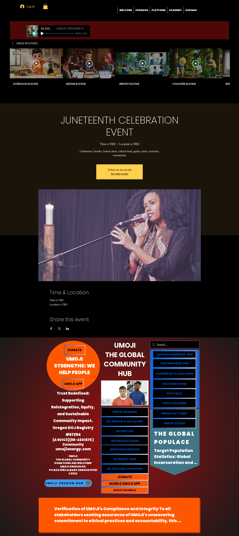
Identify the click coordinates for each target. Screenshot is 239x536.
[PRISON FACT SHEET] (174, 413)
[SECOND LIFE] (125, 431)
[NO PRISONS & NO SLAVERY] (125, 421)
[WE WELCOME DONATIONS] (125, 469)
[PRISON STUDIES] (174, 423)
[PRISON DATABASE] (125, 412)
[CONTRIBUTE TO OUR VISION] (174, 373)
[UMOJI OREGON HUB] (68, 483)
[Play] (42, 33)
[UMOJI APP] (73, 384)
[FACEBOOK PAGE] (125, 459)
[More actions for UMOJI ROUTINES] (25, 43)
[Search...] (174, 345)
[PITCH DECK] (174, 393)
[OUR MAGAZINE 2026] (174, 363)
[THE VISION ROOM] (174, 384)
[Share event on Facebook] (51, 328)
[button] (45, 6)
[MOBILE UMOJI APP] (124, 483)
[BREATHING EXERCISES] (125, 449)
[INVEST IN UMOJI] (124, 490)
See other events (119, 173)
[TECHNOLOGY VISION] (125, 441)
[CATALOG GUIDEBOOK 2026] (174, 354)
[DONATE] (74, 350)
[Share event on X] (59, 328)
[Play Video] (36, 63)
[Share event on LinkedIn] (67, 328)
